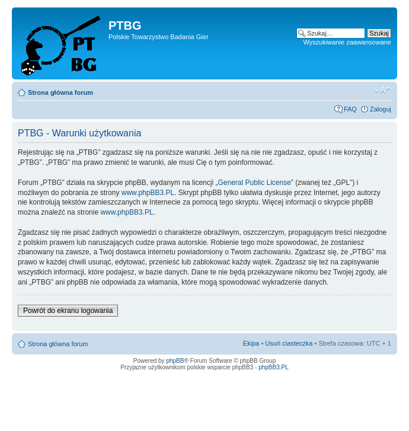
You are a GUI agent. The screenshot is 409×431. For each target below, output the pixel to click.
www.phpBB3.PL (148, 193)
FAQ (350, 109)
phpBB (175, 360)
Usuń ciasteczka (288, 343)
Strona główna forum (60, 92)
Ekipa (251, 343)
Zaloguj (380, 109)
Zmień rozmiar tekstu (382, 90)
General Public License (254, 182)
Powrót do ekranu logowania (68, 311)
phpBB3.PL (273, 367)
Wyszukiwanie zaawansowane (347, 42)
